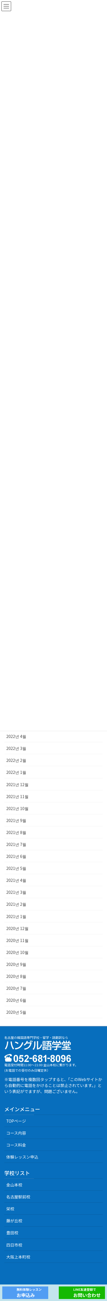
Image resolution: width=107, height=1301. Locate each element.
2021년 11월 (17, 796)
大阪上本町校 (18, 1257)
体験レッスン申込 (22, 1157)
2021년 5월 (16, 868)
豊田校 (12, 1232)
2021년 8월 (16, 832)
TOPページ (16, 1121)
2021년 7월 (16, 844)
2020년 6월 (16, 1000)
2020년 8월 (16, 976)
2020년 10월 (17, 952)
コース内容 (16, 1133)
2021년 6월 (16, 856)
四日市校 (14, 1245)
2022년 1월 (16, 772)
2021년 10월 (17, 808)
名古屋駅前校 (18, 1197)
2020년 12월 (17, 928)
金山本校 (14, 1185)
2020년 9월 (16, 964)
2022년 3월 (16, 748)
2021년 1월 (16, 916)
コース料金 (16, 1145)
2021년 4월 (16, 880)
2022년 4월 (16, 736)
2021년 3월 (16, 892)
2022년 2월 (16, 760)
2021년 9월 (16, 820)
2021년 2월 (16, 904)
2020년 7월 (16, 988)
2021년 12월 (17, 784)
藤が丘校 (14, 1220)
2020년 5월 (16, 1012)
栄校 (10, 1209)
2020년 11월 (17, 940)
